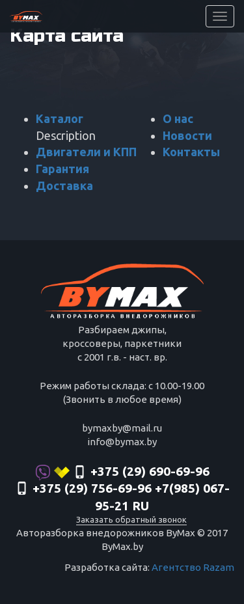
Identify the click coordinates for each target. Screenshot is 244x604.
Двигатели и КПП (86, 151)
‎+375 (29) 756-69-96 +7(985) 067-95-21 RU (122, 497)
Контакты (191, 151)
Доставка (64, 185)
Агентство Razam (193, 567)
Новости (187, 135)
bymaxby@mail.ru (122, 427)
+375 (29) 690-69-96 (122, 472)
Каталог (59, 118)
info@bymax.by (122, 441)
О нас (178, 118)
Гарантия (62, 168)
